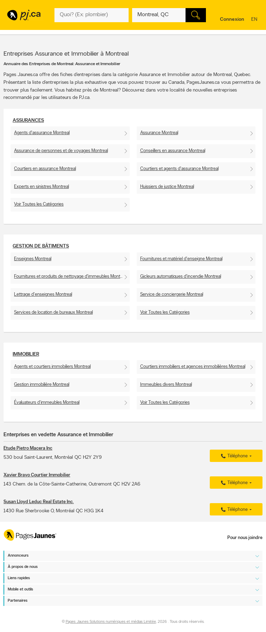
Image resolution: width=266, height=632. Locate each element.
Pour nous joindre (244, 538)
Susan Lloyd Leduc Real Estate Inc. (39, 502)
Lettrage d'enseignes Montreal (43, 294)
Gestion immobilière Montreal (41, 384)
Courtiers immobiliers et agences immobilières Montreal (192, 366)
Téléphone (233, 456)
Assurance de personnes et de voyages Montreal (61, 151)
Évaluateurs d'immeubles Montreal (46, 402)
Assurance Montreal (159, 133)
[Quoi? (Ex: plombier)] (91, 15)
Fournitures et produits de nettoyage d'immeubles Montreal (70, 276)
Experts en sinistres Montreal (41, 186)
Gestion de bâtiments (41, 246)
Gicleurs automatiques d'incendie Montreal (180, 276)
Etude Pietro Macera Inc (28, 448)
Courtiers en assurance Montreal (45, 169)
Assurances (28, 120)
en (255, 20)
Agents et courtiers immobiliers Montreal (52, 366)
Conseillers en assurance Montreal (172, 151)
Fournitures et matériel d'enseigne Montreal (181, 259)
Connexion (232, 19)
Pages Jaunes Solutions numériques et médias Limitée (111, 622)
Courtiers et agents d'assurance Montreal (179, 169)
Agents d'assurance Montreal (42, 133)
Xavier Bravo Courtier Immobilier (37, 475)
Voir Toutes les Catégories (39, 204)
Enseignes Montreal (32, 259)
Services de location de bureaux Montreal (53, 312)
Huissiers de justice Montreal (167, 186)
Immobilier (26, 354)
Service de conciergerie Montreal (171, 294)
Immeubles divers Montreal (166, 384)
